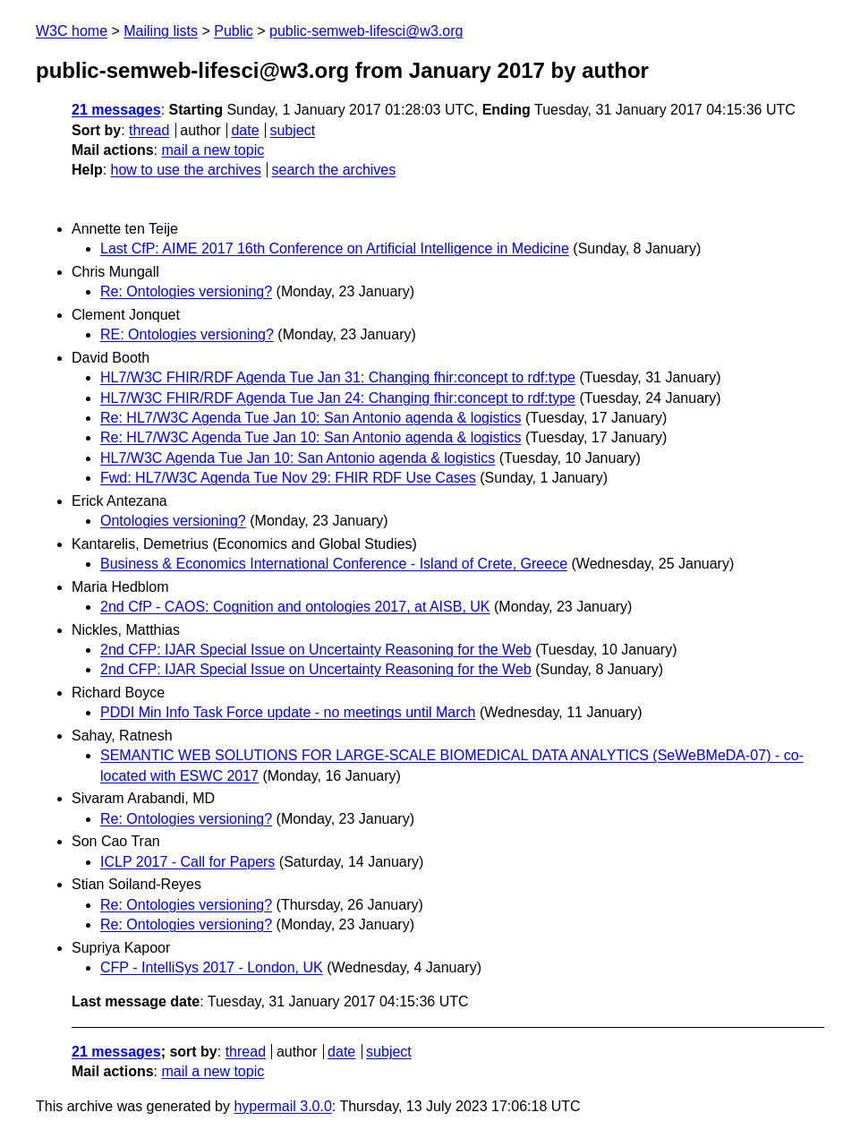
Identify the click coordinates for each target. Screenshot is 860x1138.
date (245, 130)
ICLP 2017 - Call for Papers (187, 861)
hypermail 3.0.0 (282, 1106)
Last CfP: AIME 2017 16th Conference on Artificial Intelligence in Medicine (334, 248)
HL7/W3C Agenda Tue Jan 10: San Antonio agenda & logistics (297, 458)
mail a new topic (212, 150)
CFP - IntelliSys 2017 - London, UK (211, 967)
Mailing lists (160, 31)
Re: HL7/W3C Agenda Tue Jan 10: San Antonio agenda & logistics (311, 417)
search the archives (334, 169)
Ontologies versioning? (173, 520)
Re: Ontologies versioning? (186, 291)
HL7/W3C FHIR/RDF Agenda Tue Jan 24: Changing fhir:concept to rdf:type (337, 398)
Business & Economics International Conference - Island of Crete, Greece (333, 563)
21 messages (116, 109)
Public (233, 31)
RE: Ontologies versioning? (187, 334)
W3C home (71, 31)
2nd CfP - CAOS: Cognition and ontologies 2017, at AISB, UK (295, 606)
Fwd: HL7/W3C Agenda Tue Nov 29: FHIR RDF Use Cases (288, 477)
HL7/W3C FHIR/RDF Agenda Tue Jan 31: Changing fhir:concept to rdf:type (337, 377)
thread (149, 130)
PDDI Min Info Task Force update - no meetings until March (287, 712)
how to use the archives (186, 169)
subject (292, 130)
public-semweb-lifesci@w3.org (366, 31)
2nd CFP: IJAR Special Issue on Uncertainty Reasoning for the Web (316, 649)
